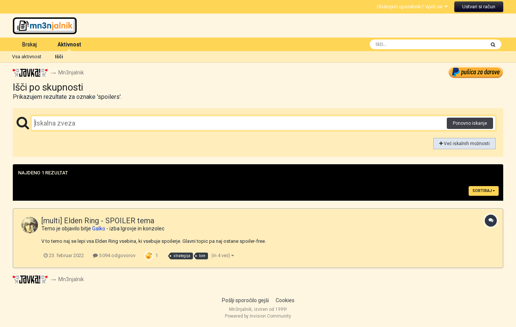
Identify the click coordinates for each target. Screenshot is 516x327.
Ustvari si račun (478, 6)
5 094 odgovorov (114, 255)
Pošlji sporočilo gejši (245, 300)
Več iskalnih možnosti (464, 143)
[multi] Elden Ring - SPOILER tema (97, 220)
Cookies (285, 300)
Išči (59, 56)
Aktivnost (69, 46)
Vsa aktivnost (26, 56)
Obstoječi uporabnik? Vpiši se (412, 6)
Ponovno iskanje (470, 123)
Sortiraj (483, 191)
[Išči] (412, 44)
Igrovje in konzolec (142, 229)
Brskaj (29, 44)
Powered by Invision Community (258, 316)
